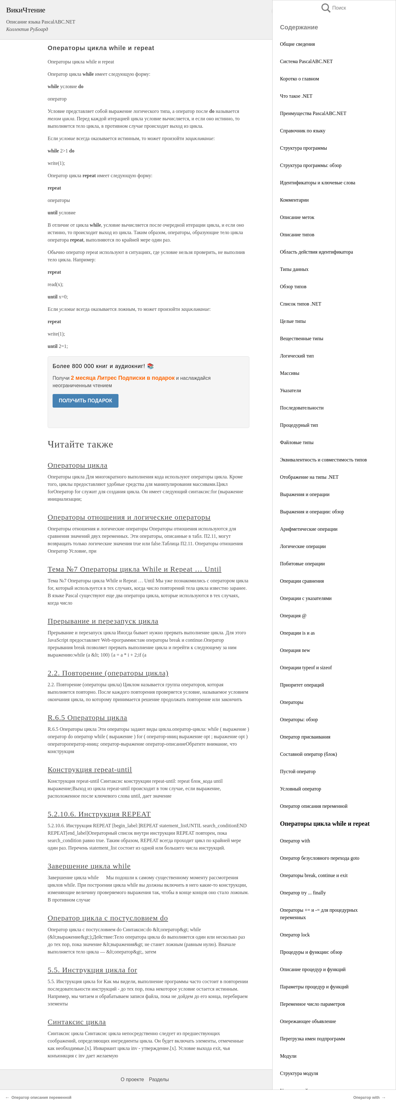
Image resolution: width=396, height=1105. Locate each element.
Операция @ (293, 615)
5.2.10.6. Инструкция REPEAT (99, 814)
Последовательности (302, 407)
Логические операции (303, 546)
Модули (288, 1056)
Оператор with (295, 840)
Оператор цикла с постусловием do (108, 918)
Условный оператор (300, 788)
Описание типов (297, 234)
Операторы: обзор (299, 719)
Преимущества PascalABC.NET (313, 113)
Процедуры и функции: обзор (311, 952)
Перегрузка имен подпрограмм (312, 1038)
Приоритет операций (302, 684)
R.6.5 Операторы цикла (87, 717)
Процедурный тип (299, 425)
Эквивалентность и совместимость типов (323, 459)
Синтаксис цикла (77, 1022)
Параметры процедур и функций (314, 986)
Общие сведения (297, 44)
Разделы (159, 1079)
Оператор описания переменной (313, 806)
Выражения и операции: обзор (312, 511)
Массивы (289, 373)
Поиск (333, 8)
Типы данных (294, 269)
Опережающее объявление (308, 1021)
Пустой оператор (298, 771)
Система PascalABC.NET (306, 61)
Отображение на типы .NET (309, 477)
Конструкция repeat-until (90, 769)
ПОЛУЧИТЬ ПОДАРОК (85, 400)
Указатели (290, 390)
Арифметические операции (309, 529)
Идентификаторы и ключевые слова (317, 182)
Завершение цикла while (89, 866)
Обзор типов (293, 286)
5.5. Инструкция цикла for (92, 970)
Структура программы (303, 148)
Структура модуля (299, 1073)
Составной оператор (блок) (308, 754)
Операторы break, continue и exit (314, 875)
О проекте (132, 1079)
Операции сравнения (302, 581)
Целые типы (293, 321)
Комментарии (294, 200)
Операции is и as (297, 633)
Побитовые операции (302, 563)
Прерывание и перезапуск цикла (103, 621)
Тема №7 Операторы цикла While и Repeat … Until (135, 569)
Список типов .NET (300, 303)
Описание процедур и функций (313, 969)
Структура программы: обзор (311, 165)
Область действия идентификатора (316, 252)
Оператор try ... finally (303, 892)
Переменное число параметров (312, 1004)
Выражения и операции (304, 494)
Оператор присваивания (305, 736)
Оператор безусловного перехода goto (319, 858)
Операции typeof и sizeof (306, 667)
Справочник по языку (302, 130)
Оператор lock (295, 934)
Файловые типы (297, 442)
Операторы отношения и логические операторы (129, 517)
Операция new (295, 650)
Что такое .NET (296, 96)
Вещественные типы (301, 338)
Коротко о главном (299, 78)
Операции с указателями (306, 598)
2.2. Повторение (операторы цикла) (108, 673)
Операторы (291, 702)
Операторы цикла (78, 465)
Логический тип (297, 355)
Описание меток (297, 217)
